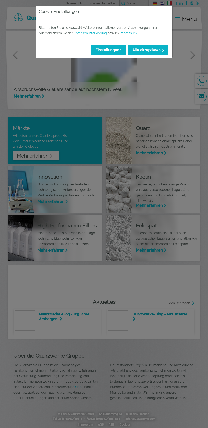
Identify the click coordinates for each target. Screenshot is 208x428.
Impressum (128, 33)
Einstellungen (107, 50)
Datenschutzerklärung (90, 33)
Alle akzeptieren (147, 50)
